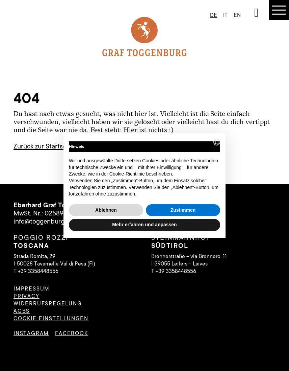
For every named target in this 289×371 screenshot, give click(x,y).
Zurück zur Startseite (44, 146)
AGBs (22, 311)
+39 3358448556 (38, 271)
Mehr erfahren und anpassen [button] (144, 224)
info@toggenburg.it (42, 221)
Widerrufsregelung (48, 303)
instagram (31, 333)
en (237, 15)
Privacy (27, 296)
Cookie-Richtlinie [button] (127, 174)
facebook (71, 333)
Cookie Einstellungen (51, 318)
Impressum (32, 288)
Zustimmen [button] (183, 210)
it (225, 15)
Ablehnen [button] (106, 210)
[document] (144, 168)
